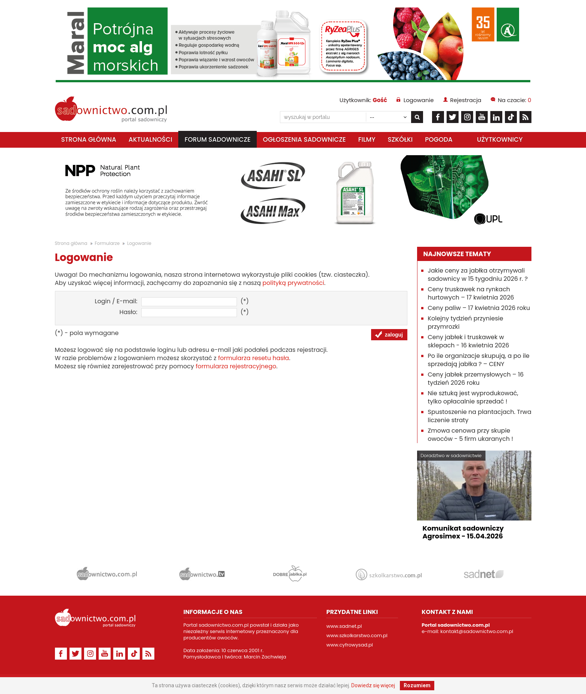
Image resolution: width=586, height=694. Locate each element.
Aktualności (150, 139)
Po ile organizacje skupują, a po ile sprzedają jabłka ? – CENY (479, 359)
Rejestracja (465, 100)
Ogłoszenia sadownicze (304, 139)
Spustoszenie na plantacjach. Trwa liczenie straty (479, 416)
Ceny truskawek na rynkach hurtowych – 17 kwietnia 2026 (471, 293)
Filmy (366, 139)
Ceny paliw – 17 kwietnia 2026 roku (479, 308)
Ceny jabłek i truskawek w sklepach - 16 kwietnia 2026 (468, 341)
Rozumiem (417, 685)
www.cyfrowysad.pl (349, 644)
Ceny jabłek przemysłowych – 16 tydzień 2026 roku (476, 378)
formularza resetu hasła (253, 358)
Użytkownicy (499, 139)
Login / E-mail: (116, 301)
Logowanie (419, 100)
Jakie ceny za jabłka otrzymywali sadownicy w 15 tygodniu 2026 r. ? (478, 274)
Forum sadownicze (218, 139)
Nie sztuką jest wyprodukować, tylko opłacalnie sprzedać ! (473, 397)
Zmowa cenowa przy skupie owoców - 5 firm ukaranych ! (470, 434)
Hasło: (129, 312)
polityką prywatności (293, 283)
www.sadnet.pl (344, 626)
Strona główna (89, 139)
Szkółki (400, 139)
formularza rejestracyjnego (235, 366)
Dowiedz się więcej (373, 685)
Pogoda (439, 139)
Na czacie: (514, 100)
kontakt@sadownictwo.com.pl (476, 631)
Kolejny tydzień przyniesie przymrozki (465, 322)
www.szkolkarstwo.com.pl (357, 635)
